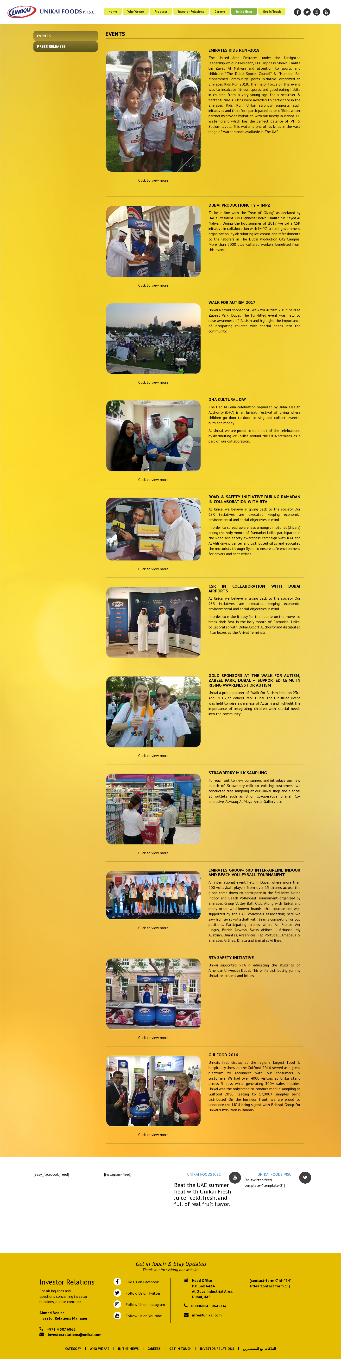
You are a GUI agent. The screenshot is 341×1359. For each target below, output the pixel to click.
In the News (244, 12)
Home (112, 12)
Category (73, 1349)
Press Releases (51, 46)
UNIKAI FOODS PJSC (204, 1174)
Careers (220, 12)
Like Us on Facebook (141, 1281)
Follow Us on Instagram (145, 1304)
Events (44, 35)
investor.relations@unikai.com (74, 1334)
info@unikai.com (207, 1315)
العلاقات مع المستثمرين (259, 1349)
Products (160, 12)
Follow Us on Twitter (142, 1293)
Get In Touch (272, 12)
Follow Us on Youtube (143, 1315)
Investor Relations (191, 12)
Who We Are (135, 12)
